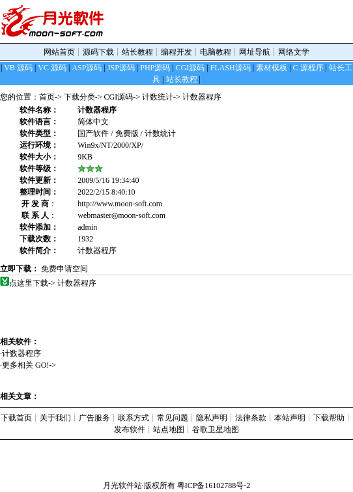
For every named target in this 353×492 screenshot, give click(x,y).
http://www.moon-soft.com (120, 203)
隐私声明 (211, 417)
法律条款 (250, 417)
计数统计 (157, 97)
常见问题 (172, 417)
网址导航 (254, 52)
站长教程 (137, 52)
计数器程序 (26, 353)
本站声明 (289, 417)
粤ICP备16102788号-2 (214, 485)
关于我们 (55, 417)
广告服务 (94, 417)
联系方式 (133, 417)
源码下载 (98, 52)
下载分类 (79, 97)
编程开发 (176, 52)
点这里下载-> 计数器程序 (53, 283)
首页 (47, 97)
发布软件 (129, 429)
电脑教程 (215, 52)
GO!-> (45, 365)
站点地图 (168, 429)
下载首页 (16, 417)
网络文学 (293, 52)
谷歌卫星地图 (215, 429)
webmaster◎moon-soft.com (121, 215)
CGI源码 (119, 97)
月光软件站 (122, 485)
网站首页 (59, 52)
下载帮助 (329, 417)
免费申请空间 (64, 268)
